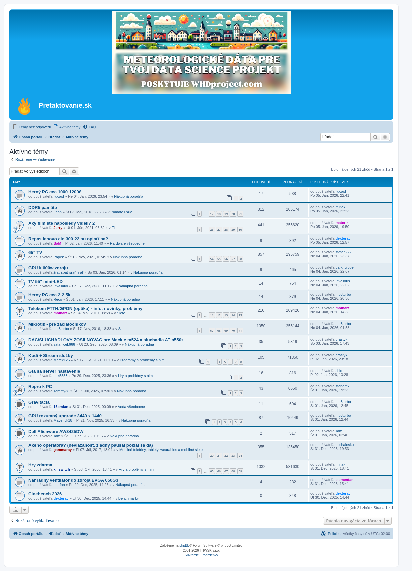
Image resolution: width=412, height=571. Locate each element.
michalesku (344, 445)
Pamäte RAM (121, 212)
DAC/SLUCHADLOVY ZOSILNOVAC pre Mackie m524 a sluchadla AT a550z (106, 339)
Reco (57, 299)
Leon (57, 212)
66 (219, 471)
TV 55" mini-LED (45, 281)
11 (211, 315)
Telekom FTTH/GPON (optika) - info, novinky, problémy (85, 308)
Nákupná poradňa (128, 196)
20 (233, 214)
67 (211, 330)
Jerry (57, 228)
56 (226, 259)
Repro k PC (40, 386)
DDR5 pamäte (42, 207)
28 (226, 229)
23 (233, 455)
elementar (344, 480)
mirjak (340, 207)
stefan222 (343, 252)
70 (233, 330)
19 (226, 214)
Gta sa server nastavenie (54, 371)
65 (211, 471)
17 (211, 214)
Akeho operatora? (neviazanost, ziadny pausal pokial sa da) (90, 445)
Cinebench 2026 (45, 493)
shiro (339, 371)
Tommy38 (61, 391)
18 (219, 214)
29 (233, 229)
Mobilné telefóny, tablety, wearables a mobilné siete (161, 450)
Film (115, 228)
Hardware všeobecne (127, 243)
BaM (57, 243)
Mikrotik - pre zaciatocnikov (57, 324)
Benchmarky (128, 498)
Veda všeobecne (131, 407)
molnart (60, 313)
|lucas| (58, 196)
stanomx (342, 386)
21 (240, 214)
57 (233, 259)
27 (219, 229)
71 (240, 330)
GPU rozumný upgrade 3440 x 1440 (65, 415)
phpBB (184, 545)
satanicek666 (64, 344)
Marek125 (61, 360)
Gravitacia (39, 402)
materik (341, 223)
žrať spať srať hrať (68, 272)
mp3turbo (343, 294)
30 (240, 229)
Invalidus (60, 286)
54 (211, 259)
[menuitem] (32, 127)
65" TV (35, 252)
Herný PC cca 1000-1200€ (54, 191)
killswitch (61, 469)
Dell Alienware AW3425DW (55, 431)
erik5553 (60, 376)
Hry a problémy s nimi (135, 376)
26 (211, 229)
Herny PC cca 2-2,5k (49, 294)
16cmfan (60, 407)
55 (219, 259)
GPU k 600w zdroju (48, 267)
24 (240, 455)
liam (56, 436)
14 (233, 315)
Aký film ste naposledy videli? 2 (61, 223)
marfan (59, 485)
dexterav (342, 238)
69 (226, 330)
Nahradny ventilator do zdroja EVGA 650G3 (73, 480)
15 (240, 315)
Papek (58, 257)
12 (219, 315)
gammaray (62, 450)
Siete (121, 313)
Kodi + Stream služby (50, 355)
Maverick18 (62, 420)
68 (219, 330)
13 (226, 315)
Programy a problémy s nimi (142, 360)
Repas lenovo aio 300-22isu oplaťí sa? (68, 238)
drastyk (341, 339)
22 (226, 455)
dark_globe (344, 267)
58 (240, 259)
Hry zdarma (40, 464)
